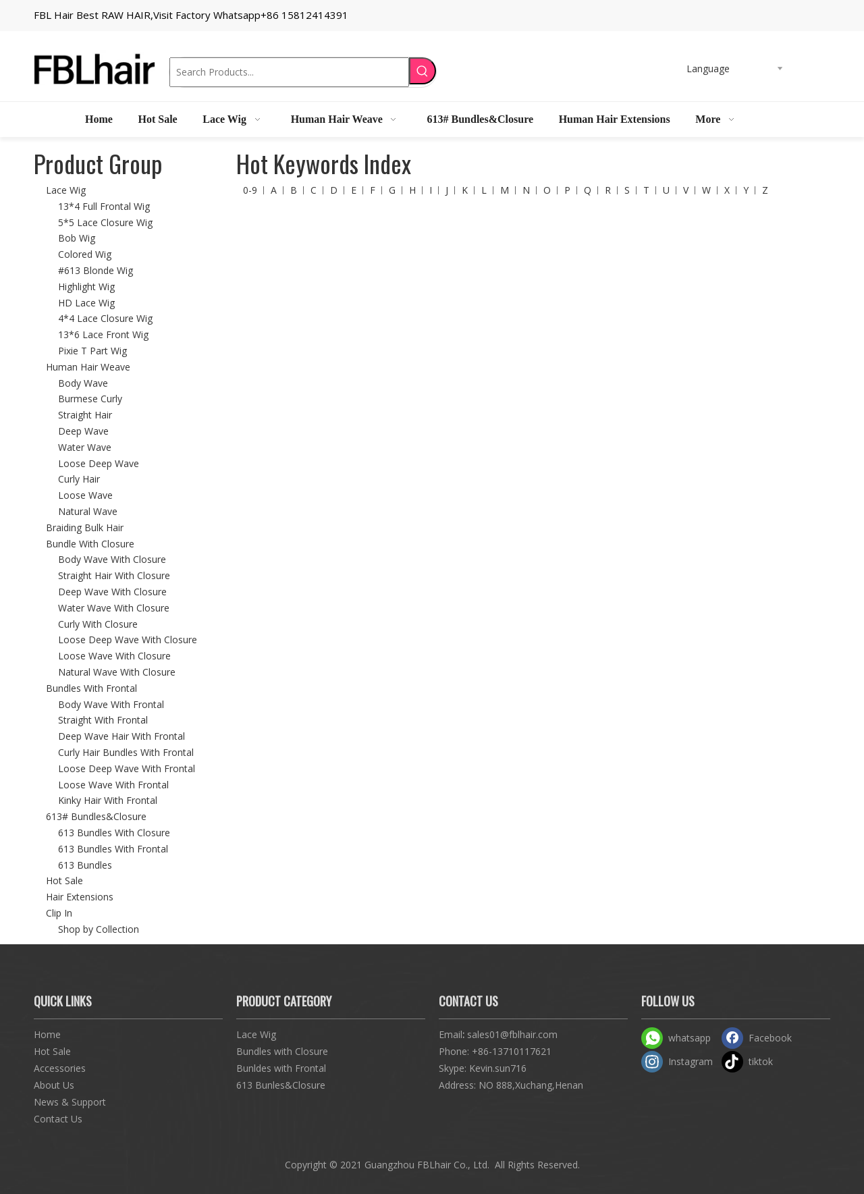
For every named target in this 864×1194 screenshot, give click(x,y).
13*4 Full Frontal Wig (104, 206)
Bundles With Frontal (91, 688)
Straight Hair (85, 414)
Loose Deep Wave (98, 463)
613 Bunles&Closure (280, 1085)
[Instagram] (678, 1061)
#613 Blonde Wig (95, 270)
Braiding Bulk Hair (85, 527)
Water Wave (84, 447)
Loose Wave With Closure (114, 655)
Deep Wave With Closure (112, 591)
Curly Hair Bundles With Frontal (126, 752)
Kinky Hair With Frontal (107, 800)
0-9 (250, 190)
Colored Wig (84, 254)
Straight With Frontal (103, 719)
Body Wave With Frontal (111, 704)
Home (47, 1034)
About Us (54, 1085)
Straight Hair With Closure (114, 575)
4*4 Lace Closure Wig (105, 318)
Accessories (60, 1068)
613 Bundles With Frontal (113, 848)
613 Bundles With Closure (114, 832)
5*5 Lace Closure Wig (105, 222)
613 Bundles (85, 865)
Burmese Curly (90, 398)
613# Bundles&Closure (96, 816)
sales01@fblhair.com (512, 1034)
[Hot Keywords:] (422, 70)
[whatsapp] (678, 1038)
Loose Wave (85, 495)
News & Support (70, 1101)
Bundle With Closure (90, 543)
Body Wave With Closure (112, 559)
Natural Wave (87, 511)
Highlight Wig (86, 286)
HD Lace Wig (86, 302)
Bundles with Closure (282, 1051)
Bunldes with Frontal (281, 1068)
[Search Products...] (289, 72)
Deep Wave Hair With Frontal (121, 736)
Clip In (59, 912)
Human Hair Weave (88, 366)
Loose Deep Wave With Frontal (126, 768)
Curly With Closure (98, 624)
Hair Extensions (79, 896)
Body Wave (83, 383)
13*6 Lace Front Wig (103, 334)
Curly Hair (79, 478)
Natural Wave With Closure (117, 672)
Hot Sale (64, 880)
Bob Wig (76, 238)
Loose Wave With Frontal (113, 784)
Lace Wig (66, 190)
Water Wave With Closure (113, 607)
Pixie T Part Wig (92, 350)
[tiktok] (759, 1061)
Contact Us (58, 1118)
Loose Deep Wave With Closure (127, 639)
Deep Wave (83, 431)
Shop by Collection (98, 929)
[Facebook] (759, 1038)
